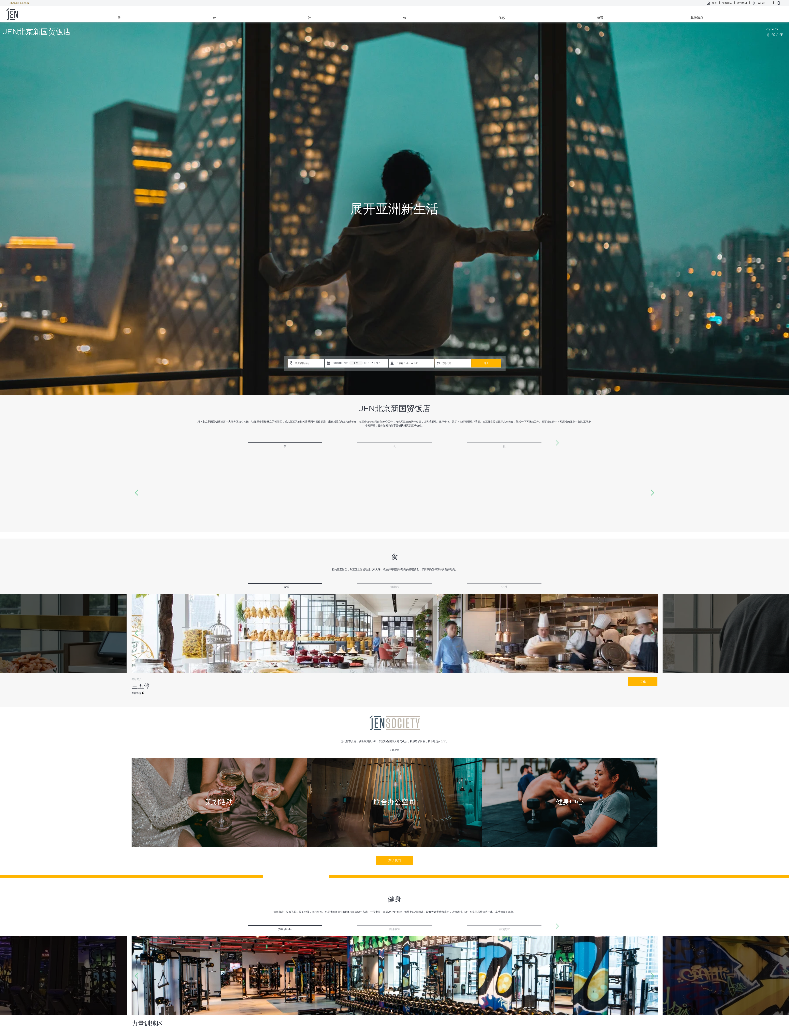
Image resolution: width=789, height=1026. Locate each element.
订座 (642, 681)
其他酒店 (697, 18)
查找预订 (742, 3)
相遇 (600, 18)
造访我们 (394, 860)
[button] (557, 443)
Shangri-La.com (19, 3)
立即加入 (727, 3)
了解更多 (394, 750)
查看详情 (138, 693)
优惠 (501, 18)
